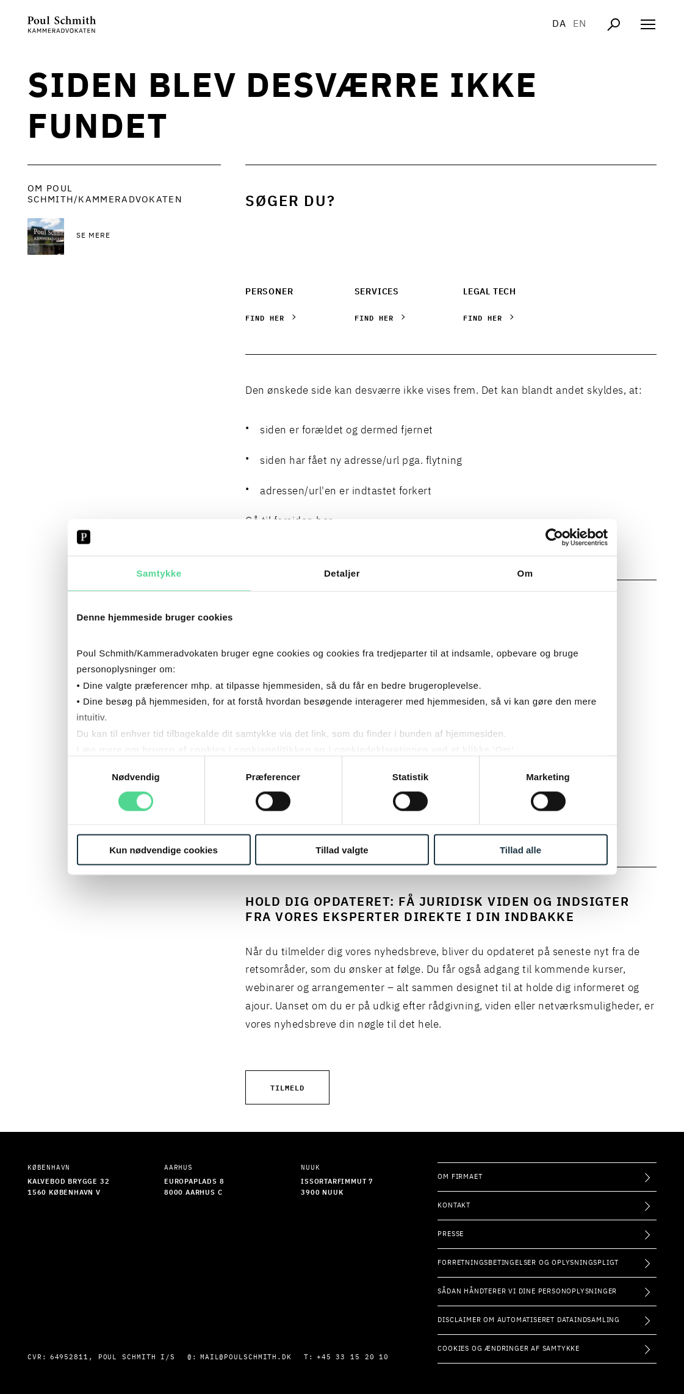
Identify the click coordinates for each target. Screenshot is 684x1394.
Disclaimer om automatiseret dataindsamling (528, 1320)
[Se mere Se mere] (148, 236)
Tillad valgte (341, 850)
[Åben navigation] (648, 24)
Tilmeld (287, 1087)
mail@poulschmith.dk (246, 1357)
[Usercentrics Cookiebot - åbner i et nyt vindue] (554, 537)
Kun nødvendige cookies (163, 850)
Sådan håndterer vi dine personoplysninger (527, 1291)
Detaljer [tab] (342, 572)
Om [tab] (525, 572)
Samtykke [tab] (158, 572)
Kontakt (453, 1205)
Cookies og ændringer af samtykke (508, 1348)
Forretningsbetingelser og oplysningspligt (528, 1262)
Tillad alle (520, 850)
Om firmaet (459, 1176)
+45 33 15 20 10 (353, 1357)
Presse (450, 1234)
